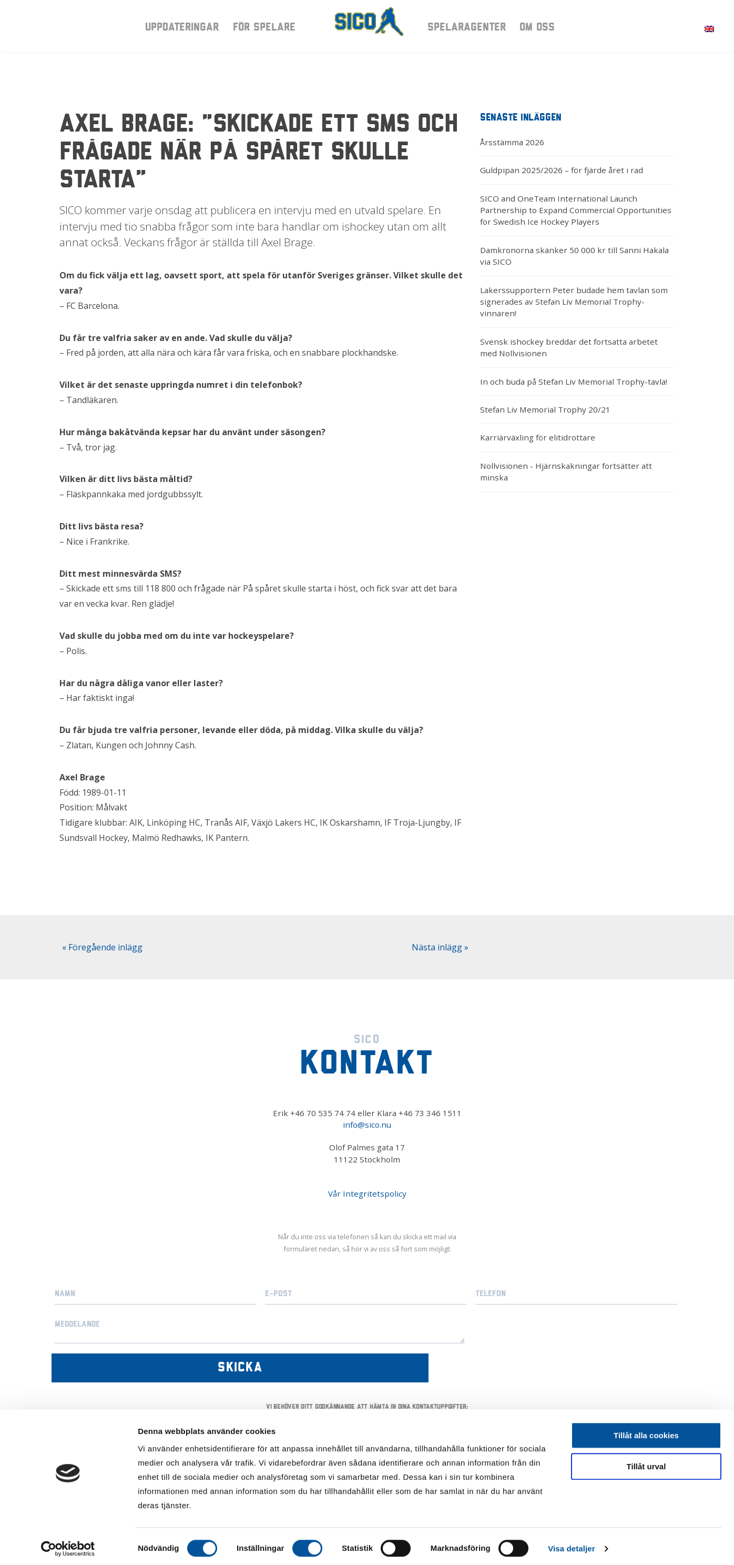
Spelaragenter (466, 29)
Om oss (537, 29)
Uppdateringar (182, 29)
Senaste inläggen (521, 118)
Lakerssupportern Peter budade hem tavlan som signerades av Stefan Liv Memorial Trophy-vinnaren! (574, 302)
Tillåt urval (646, 1462)
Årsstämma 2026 (512, 142)
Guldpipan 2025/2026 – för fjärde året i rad (561, 170)
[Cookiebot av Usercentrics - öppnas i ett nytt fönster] (68, 1544)
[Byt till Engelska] (709, 28)
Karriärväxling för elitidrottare (537, 437)
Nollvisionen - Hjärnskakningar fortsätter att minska (566, 471)
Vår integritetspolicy (467, 1392)
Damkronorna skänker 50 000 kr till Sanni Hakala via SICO (574, 256)
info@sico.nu (367, 1124)
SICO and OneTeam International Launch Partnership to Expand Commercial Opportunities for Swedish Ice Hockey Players (575, 210)
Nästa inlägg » (440, 947)
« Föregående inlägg (102, 947)
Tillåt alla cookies (646, 1431)
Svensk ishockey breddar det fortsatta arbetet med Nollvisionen (569, 347)
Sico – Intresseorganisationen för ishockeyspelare (367, 29)
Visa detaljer (571, 1544)
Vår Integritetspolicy (367, 1193)
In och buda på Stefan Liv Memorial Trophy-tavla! (573, 381)
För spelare (264, 29)
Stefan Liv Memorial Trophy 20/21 (545, 409)
